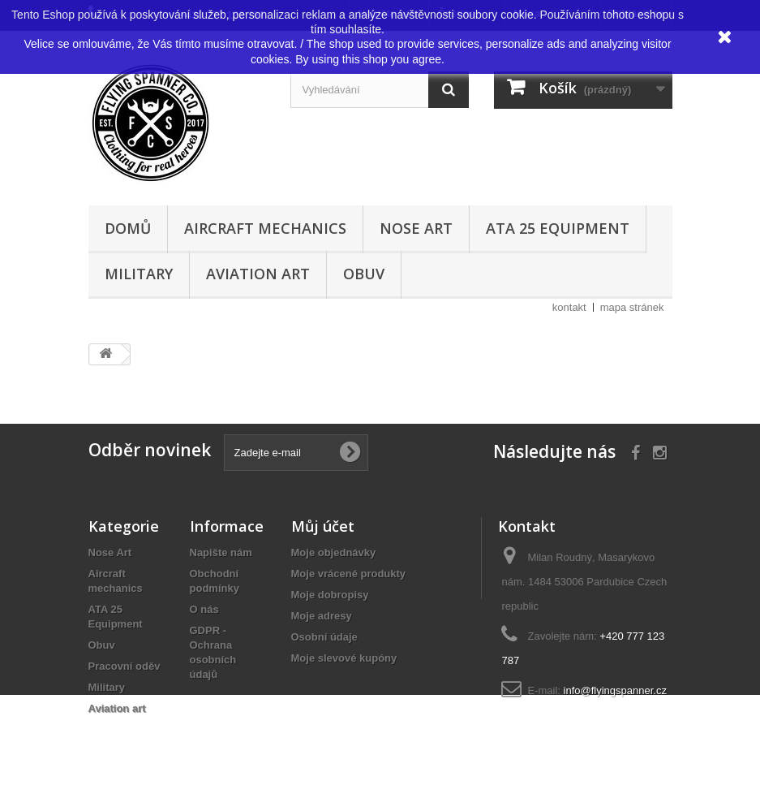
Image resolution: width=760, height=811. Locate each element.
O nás (204, 609)
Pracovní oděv (124, 666)
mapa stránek (632, 307)
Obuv (363, 273)
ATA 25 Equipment (557, 228)
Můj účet (322, 526)
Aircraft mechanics (265, 228)
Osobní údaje (324, 637)
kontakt (569, 307)
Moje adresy (321, 616)
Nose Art (416, 228)
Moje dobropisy (330, 595)
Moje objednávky (333, 552)
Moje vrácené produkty (348, 573)
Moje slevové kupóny (344, 658)
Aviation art (258, 273)
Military (139, 273)
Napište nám (221, 552)
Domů (128, 228)
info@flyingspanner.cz (615, 690)
